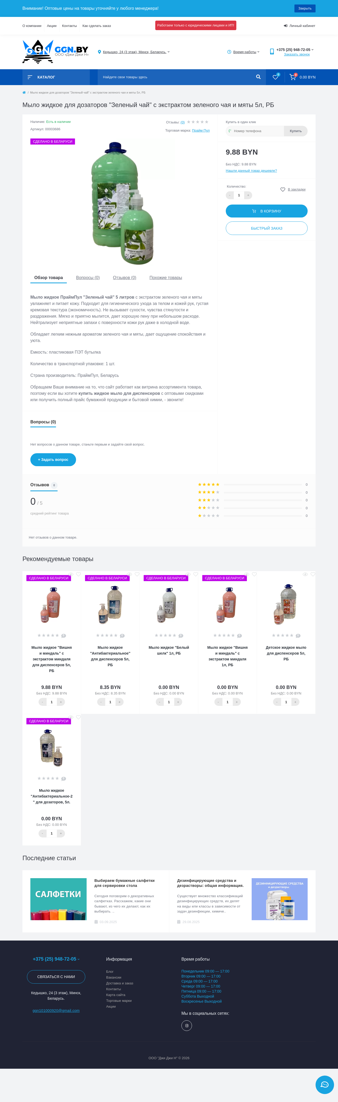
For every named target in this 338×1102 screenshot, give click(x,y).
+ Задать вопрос (53, 459)
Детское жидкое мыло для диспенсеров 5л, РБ (286, 653)
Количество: (236, 186)
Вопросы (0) (88, 277)
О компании (31, 26)
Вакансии (113, 977)
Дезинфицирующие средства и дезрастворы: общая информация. (210, 883)
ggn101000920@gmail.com (55, 1010)
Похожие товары (165, 277)
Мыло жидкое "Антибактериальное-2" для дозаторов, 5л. (51, 796)
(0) (183, 122)
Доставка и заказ (119, 983)
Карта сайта (115, 995)
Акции (52, 26)
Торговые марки (119, 1001)
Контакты (69, 26)
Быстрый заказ (266, 228)
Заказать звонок (297, 54)
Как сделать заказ (96, 26)
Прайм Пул (201, 130)
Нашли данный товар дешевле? (251, 171)
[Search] (258, 77)
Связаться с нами (56, 977)
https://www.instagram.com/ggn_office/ (186, 1025)
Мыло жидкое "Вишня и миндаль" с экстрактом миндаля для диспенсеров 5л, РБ (51, 659)
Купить (296, 131)
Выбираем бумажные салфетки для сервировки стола (125, 883)
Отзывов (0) (124, 277)
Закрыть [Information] (305, 8)
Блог (110, 972)
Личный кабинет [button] (299, 26)
